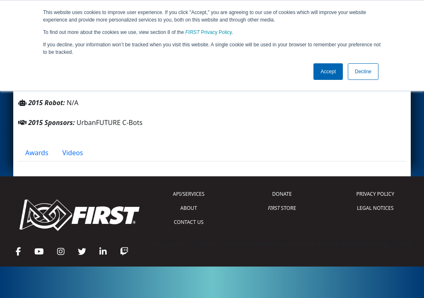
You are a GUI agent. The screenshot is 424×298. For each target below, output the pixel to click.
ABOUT (189, 207)
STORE (282, 207)
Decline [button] (363, 71)
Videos (73, 152)
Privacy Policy (209, 32)
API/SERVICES (189, 193)
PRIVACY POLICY (375, 193)
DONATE (282, 193)
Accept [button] (328, 71)
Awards (36, 152)
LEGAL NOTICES (375, 207)
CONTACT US (189, 222)
